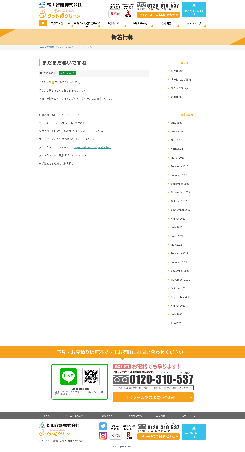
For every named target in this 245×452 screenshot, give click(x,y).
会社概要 (166, 23)
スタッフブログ (193, 23)
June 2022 (177, 236)
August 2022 (178, 218)
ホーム (46, 415)
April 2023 (177, 149)
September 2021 (180, 297)
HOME (41, 47)
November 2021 (180, 279)
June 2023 (177, 131)
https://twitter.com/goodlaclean (92, 147)
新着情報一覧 (52, 47)
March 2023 (178, 157)
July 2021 (176, 314)
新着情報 (174, 97)
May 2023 (176, 140)
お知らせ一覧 (140, 23)
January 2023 (179, 175)
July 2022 (176, 227)
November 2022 (180, 192)
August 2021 (178, 305)
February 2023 (179, 166)
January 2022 (179, 262)
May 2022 (176, 244)
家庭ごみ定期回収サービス (87, 24)
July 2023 (176, 123)
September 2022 (180, 210)
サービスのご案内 (179, 79)
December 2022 (180, 184)
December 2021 (180, 271)
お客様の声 (113, 23)
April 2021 (177, 323)
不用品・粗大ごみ (60, 23)
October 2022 (179, 201)
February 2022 (179, 253)
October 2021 (179, 288)
